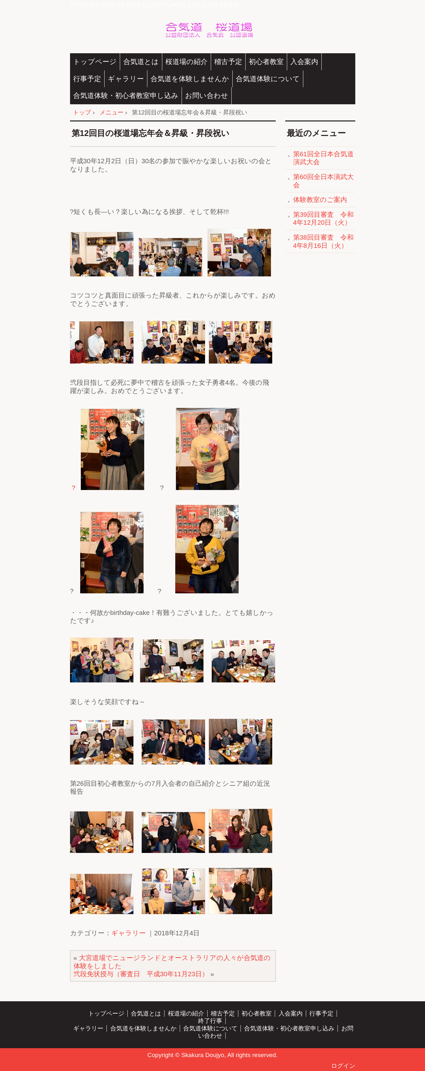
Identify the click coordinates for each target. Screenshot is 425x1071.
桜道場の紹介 (186, 62)
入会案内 (304, 62)
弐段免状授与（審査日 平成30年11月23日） (141, 973)
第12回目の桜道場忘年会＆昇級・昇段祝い (150, 133)
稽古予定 (228, 62)
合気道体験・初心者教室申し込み (125, 96)
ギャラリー (126, 79)
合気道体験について (268, 79)
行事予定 (87, 79)
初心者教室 (266, 62)
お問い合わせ (206, 96)
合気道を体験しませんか (190, 79)
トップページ (95, 62)
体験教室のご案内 (320, 199)
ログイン (343, 1065)
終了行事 (210, 1020)
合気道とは (141, 62)
